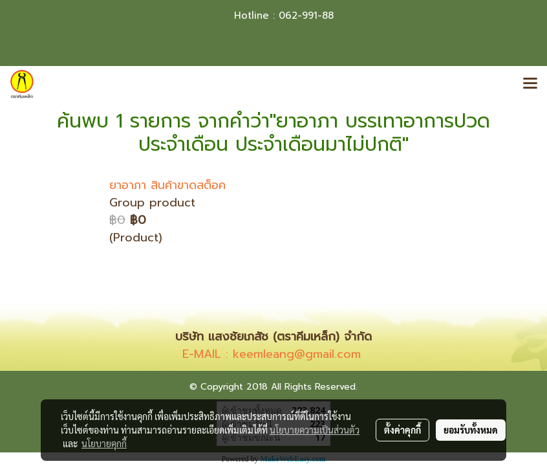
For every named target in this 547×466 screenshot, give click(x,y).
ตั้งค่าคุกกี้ (402, 430)
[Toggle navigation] (530, 84)
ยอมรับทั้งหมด (471, 430)
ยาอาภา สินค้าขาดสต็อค (167, 185)
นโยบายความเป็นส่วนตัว (314, 430)
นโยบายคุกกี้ (104, 443)
